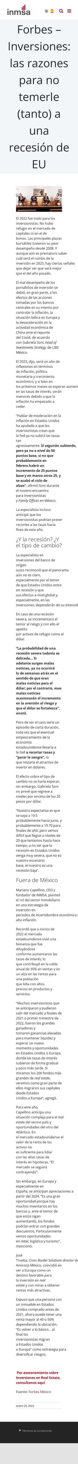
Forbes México (39, 1392)
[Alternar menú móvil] (69, 11)
